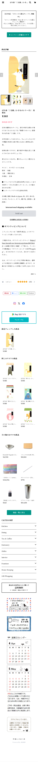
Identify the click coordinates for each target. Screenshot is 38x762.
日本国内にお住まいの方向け (19, 220)
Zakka (4, 551)
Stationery (5, 545)
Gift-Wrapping (7, 576)
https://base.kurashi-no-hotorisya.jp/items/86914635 (18, 243)
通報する (33, 274)
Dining (4, 532)
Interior (4, 557)
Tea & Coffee (7, 539)
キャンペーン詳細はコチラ (19, 35)
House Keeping (7, 570)
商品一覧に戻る (19, 513)
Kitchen (5, 526)
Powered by (19, 742)
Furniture (5, 564)
